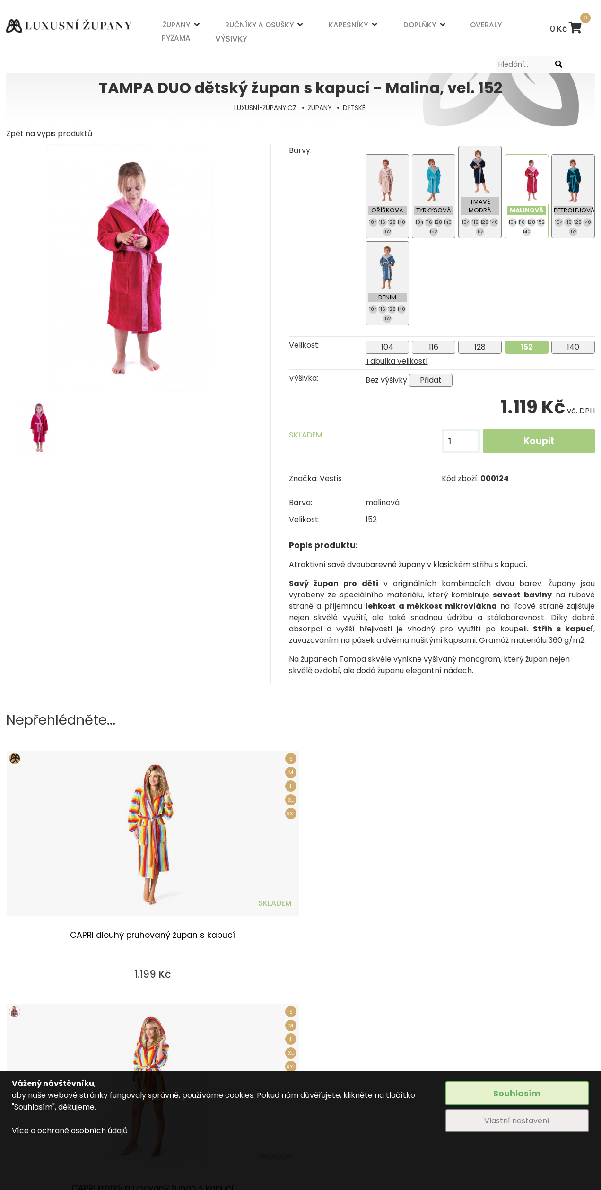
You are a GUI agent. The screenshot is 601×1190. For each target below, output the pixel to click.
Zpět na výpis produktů (49, 133)
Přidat (431, 380)
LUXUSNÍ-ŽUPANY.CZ (263, 108)
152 (527, 346)
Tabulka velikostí (397, 361)
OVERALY (376, 26)
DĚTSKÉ (356, 108)
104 (387, 346)
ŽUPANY (172, 26)
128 (480, 346)
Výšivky (306, 1053)
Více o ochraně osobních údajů (70, 1130)
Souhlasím (516, 1093)
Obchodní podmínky (187, 1053)
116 (433, 346)
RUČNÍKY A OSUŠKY (229, 26)
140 (573, 346)
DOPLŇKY (335, 26)
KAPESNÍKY (290, 26)
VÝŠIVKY (203, 36)
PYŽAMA (172, 36)
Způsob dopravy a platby (196, 1069)
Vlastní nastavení (516, 1120)
